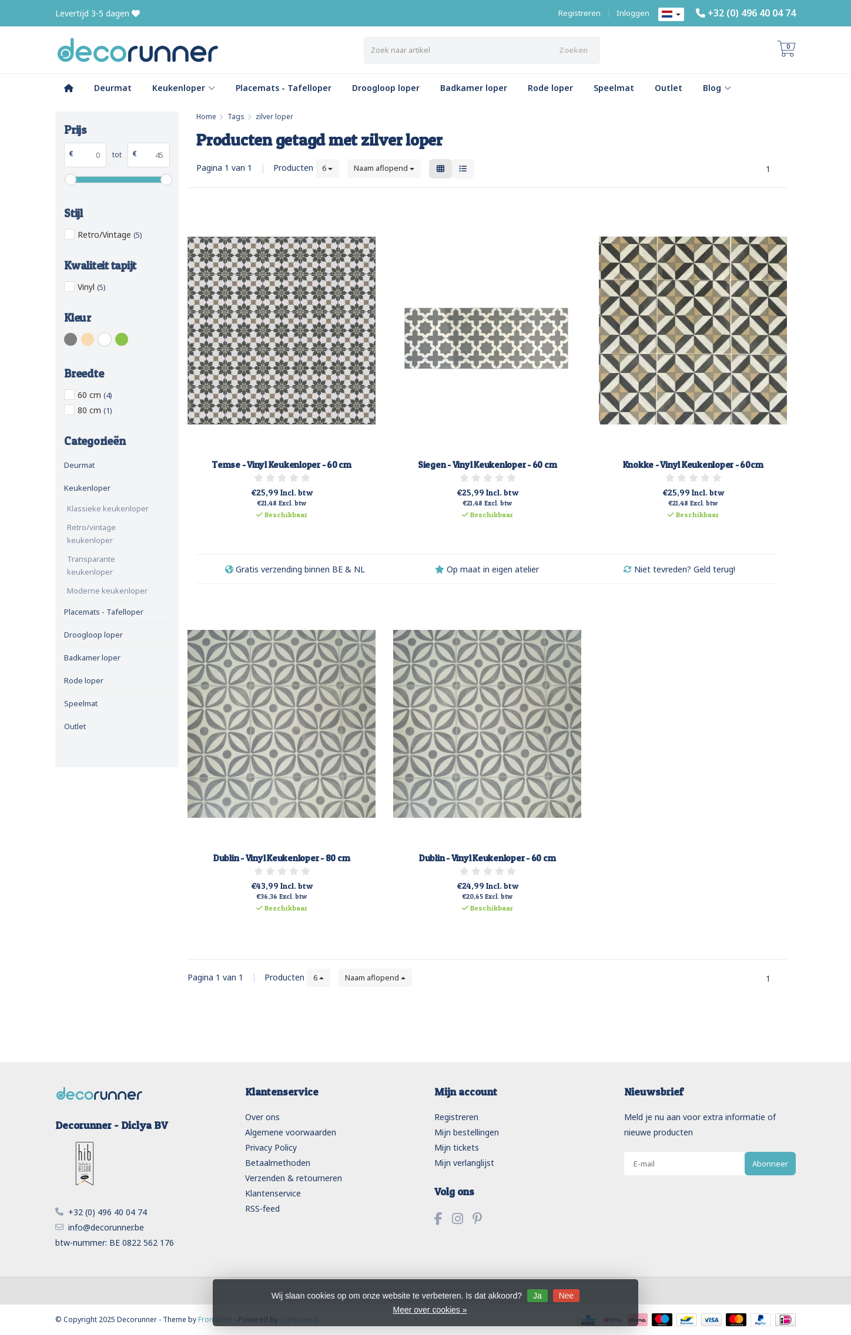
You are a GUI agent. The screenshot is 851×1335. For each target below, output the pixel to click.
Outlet (668, 87)
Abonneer (770, 1163)
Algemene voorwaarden (290, 1132)
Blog (717, 87)
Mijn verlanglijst (464, 1162)
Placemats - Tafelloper (283, 87)
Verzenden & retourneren (293, 1178)
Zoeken (573, 50)
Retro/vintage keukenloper (91, 533)
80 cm (95, 410)
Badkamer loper (473, 87)
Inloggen (633, 13)
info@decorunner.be (106, 1227)
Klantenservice (273, 1193)
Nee (566, 1295)
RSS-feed (262, 1208)
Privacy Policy (271, 1147)
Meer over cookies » (430, 1309)
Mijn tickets (456, 1147)
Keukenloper (183, 87)
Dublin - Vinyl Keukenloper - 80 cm (281, 858)
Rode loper (550, 87)
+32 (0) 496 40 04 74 (752, 12)
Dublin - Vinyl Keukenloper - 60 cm (487, 858)
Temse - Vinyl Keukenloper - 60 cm (281, 464)
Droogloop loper (386, 87)
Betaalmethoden (277, 1162)
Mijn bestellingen (466, 1132)
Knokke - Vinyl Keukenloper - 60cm (693, 464)
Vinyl (92, 286)
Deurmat (113, 87)
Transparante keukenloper (91, 565)
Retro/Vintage (110, 234)
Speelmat (614, 87)
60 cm (95, 394)
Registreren (579, 13)
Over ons (262, 1116)
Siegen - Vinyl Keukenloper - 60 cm (487, 464)
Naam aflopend (384, 168)
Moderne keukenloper (107, 590)
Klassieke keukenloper (108, 508)
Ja (537, 1295)
